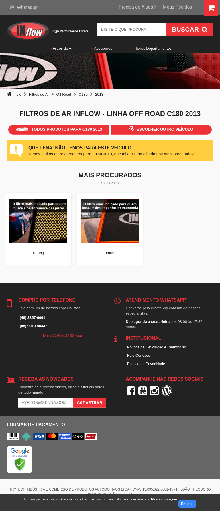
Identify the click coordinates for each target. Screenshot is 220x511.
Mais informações (164, 499)
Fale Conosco (138, 355)
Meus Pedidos (177, 7)
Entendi (187, 504)
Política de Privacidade (146, 364)
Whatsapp (24, 7)
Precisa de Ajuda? (137, 7)
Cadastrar (89, 402)
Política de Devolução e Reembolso (156, 347)
